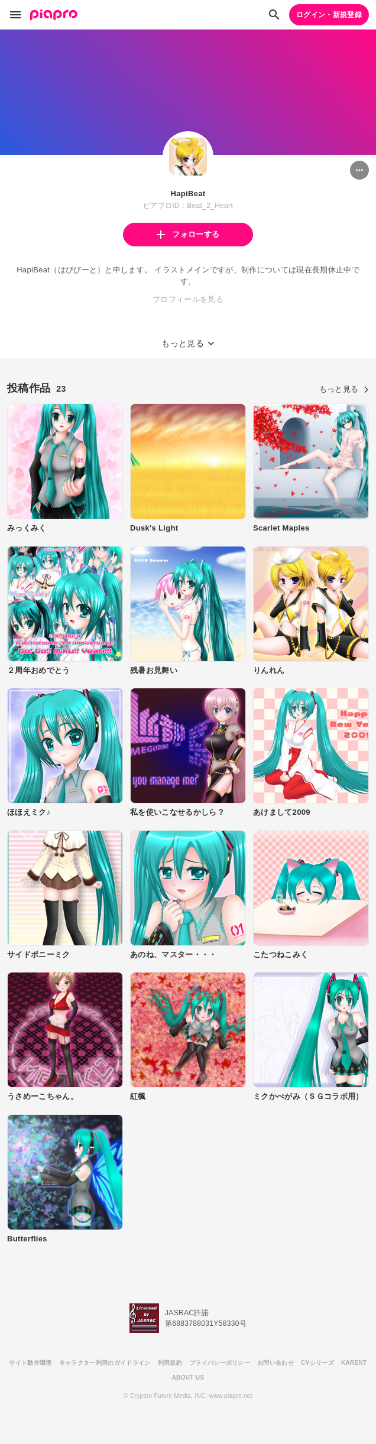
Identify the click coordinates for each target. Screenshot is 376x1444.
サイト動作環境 (30, 1363)
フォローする (188, 234)
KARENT (354, 1363)
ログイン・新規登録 (329, 15)
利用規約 (170, 1363)
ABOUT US (188, 1377)
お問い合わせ (275, 1363)
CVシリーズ (317, 1363)
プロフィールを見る (188, 299)
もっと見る (344, 389)
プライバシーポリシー (219, 1363)
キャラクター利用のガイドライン (105, 1363)
